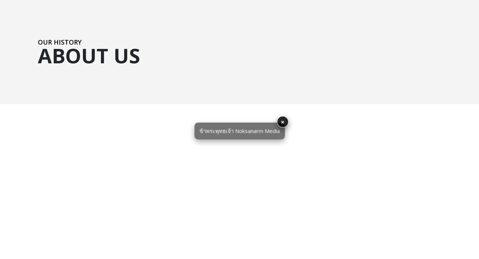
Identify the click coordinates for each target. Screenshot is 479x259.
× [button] (282, 122)
